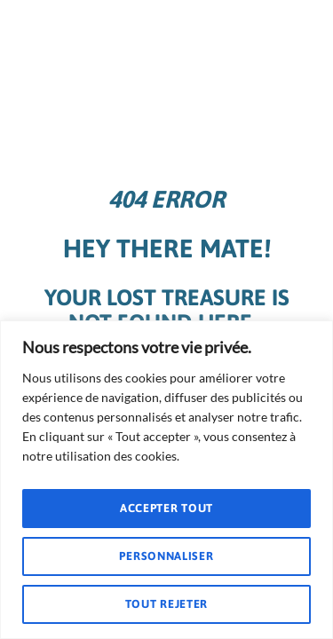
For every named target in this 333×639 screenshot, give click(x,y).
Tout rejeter (166, 604)
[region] (166, 479)
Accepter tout (166, 508)
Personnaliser (166, 556)
